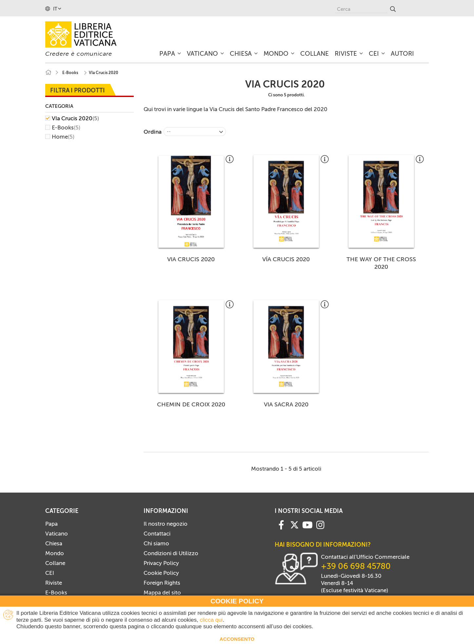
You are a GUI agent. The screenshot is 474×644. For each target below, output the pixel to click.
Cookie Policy (161, 573)
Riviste (53, 582)
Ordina (153, 131)
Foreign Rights (162, 582)
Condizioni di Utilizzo (171, 553)
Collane (55, 563)
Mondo (54, 553)
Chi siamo (156, 543)
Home (63, 136)
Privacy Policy (161, 563)
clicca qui (211, 620)
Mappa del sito (162, 592)
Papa (51, 523)
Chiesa (53, 543)
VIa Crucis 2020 (75, 118)
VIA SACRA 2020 (286, 404)
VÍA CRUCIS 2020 (286, 259)
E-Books (66, 127)
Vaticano (56, 533)
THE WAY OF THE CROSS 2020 (381, 263)
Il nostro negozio (166, 523)
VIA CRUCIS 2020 (191, 259)
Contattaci (157, 533)
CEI (49, 573)
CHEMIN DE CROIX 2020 (191, 404)
